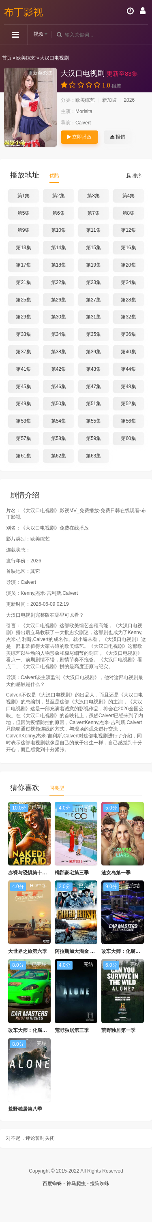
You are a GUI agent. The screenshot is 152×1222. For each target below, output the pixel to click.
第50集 (58, 403)
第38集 (58, 352)
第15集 (93, 247)
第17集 (23, 265)
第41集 (23, 369)
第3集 (93, 196)
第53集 (23, 421)
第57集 (23, 438)
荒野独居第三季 (72, 1030)
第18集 (58, 265)
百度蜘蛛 (52, 1183)
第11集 (93, 230)
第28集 (128, 300)
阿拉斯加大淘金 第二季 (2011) (87, 951)
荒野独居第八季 (25, 1109)
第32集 (128, 317)
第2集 (58, 196)
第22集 (58, 282)
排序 (134, 176)
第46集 (58, 386)
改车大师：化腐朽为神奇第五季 (42, 1030)
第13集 (23, 247)
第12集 (128, 230)
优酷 (54, 175)
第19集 (93, 265)
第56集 (128, 421)
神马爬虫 (76, 1183)
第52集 (128, 403)
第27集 (93, 300)
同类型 (56, 788)
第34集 (58, 334)
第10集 (58, 230)
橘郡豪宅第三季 (72, 873)
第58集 (58, 438)
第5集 (23, 213)
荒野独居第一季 (118, 1030)
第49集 (23, 403)
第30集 (58, 317)
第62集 (58, 456)
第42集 (58, 369)
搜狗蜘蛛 (99, 1183)
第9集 (23, 230)
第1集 (23, 196)
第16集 (128, 247)
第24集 (128, 282)
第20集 (128, 265)
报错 (117, 137)
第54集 (58, 421)
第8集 (128, 213)
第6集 (58, 213)
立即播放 (79, 137)
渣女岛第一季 (116, 873)
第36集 (128, 334)
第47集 (93, 386)
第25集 (23, 300)
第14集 (58, 247)
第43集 (93, 369)
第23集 (93, 282)
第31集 (93, 317)
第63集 (93, 456)
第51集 (93, 403)
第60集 (128, 438)
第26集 (58, 300)
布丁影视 (23, 11)
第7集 (93, 213)
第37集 (23, 352)
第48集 (128, 386)
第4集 (128, 196)
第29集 (23, 317)
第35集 (93, 334)
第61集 (23, 456)
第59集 (93, 438)
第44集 (128, 369)
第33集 (23, 334)
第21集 (23, 282)
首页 (7, 58)
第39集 (93, 352)
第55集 (93, 421)
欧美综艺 (26, 58)
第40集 (128, 352)
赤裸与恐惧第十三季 (30, 873)
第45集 (23, 386)
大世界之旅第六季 (27, 951)
